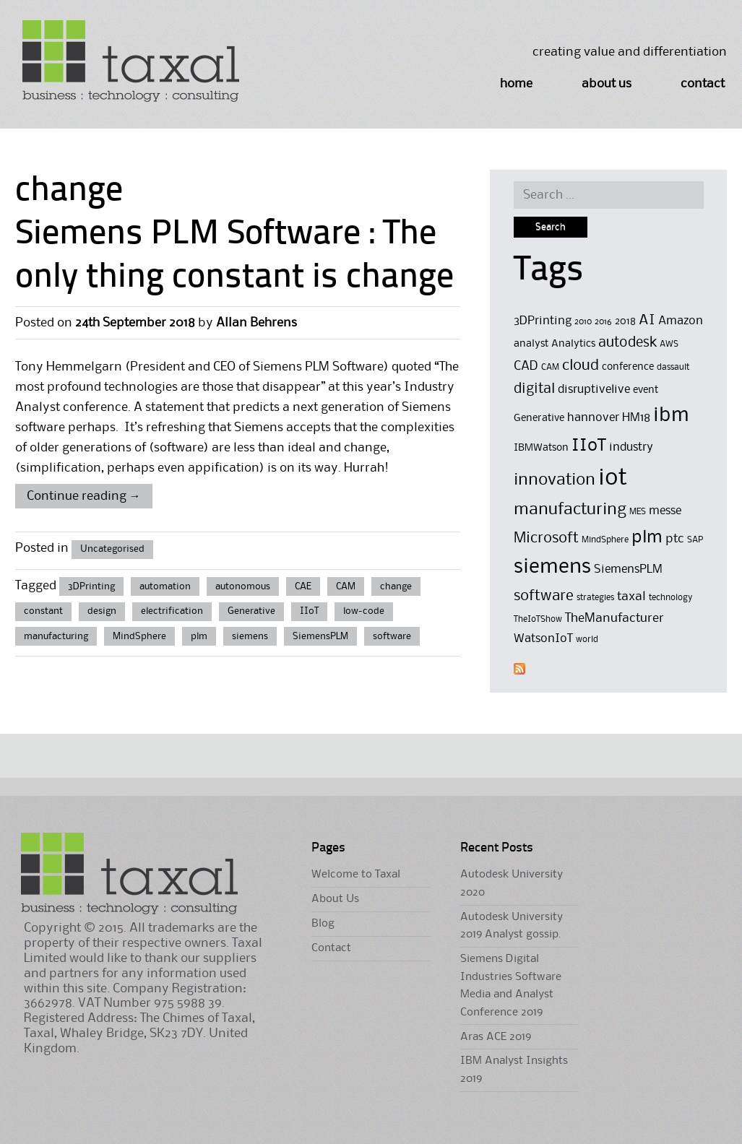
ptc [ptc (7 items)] (674, 539)
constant (43, 611)
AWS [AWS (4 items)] (669, 344)
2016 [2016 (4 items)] (603, 322)
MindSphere (139, 636)
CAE (303, 586)
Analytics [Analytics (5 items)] (573, 344)
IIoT (309, 611)
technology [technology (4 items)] (671, 598)
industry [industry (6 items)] (631, 447)
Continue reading (84, 496)
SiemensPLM (320, 636)
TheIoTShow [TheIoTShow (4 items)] (538, 619)
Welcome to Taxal (355, 875)
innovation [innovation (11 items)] (554, 480)
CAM (345, 586)
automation (165, 586)
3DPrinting (91, 586)
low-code (363, 611)
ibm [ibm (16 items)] (671, 416)
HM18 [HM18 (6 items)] (636, 417)
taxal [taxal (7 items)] (631, 596)
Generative (251, 611)
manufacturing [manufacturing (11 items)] (570, 509)
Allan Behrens (256, 323)
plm (199, 636)
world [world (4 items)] (587, 640)
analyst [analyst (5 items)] (531, 344)
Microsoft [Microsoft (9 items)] (546, 538)
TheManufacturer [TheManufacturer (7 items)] (614, 618)
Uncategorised (112, 549)
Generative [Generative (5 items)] (539, 418)
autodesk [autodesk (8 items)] (627, 343)
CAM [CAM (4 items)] (550, 367)
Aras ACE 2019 (495, 1037)
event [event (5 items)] (645, 390)
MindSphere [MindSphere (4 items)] (605, 540)
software (392, 636)
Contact (703, 84)
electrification (172, 611)
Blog (323, 924)
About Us (606, 84)
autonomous (242, 586)
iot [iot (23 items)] (612, 478)
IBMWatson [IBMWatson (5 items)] (541, 448)
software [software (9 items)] (544, 596)
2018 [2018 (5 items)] (625, 321)
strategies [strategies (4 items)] (595, 598)
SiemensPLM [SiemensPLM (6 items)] (628, 569)
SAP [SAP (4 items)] (695, 540)
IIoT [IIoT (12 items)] (588, 446)
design (101, 611)
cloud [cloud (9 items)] (580, 366)
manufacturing (56, 636)
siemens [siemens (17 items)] (552, 567)
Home (516, 84)
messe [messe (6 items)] (665, 511)
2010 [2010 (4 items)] (583, 322)
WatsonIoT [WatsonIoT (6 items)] (543, 638)
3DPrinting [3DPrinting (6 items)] (542, 321)
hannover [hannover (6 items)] (593, 417)
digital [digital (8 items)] (534, 389)
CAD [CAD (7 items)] (526, 366)
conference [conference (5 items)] (628, 367)
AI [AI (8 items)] (647, 320)
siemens (250, 636)
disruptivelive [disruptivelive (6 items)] (594, 389)
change (396, 586)
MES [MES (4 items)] (637, 512)
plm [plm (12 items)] (647, 537)
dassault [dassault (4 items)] (673, 367)
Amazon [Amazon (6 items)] (680, 321)
